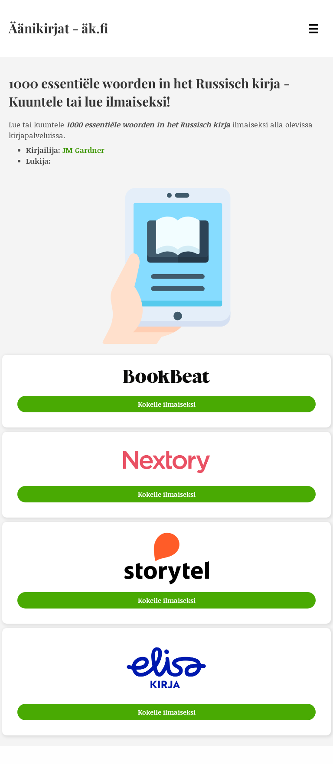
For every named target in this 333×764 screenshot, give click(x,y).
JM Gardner (83, 150)
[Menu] (313, 28)
